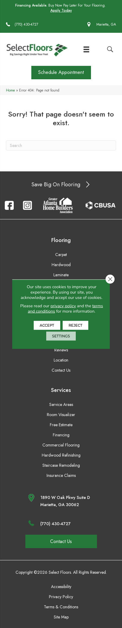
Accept (47, 325)
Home (10, 90)
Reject (75, 325)
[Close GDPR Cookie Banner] (110, 279)
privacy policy (63, 305)
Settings (61, 336)
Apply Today (61, 10)
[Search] (61, 145)
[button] (61, 72)
